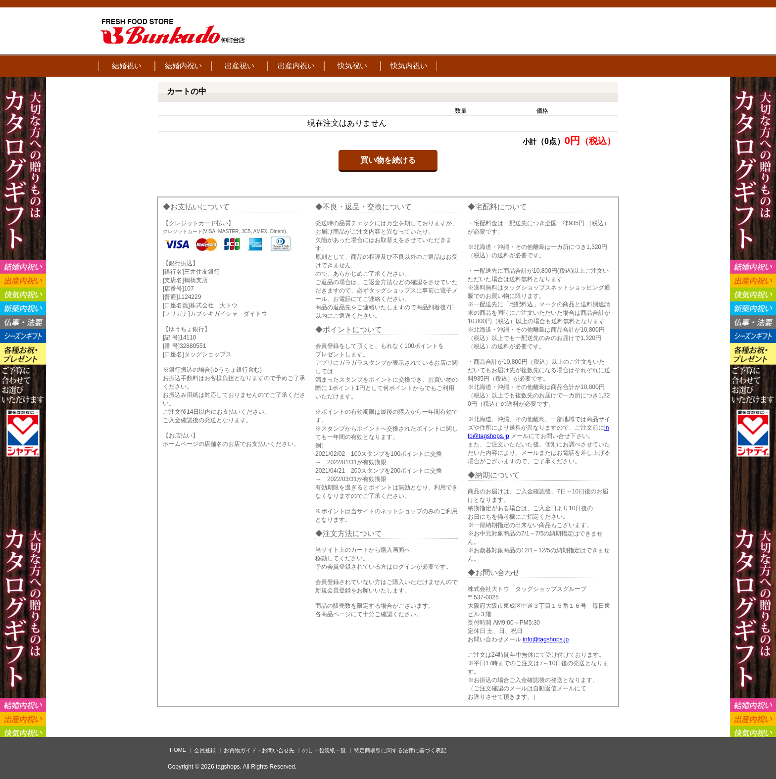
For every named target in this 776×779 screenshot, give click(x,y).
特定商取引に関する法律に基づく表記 (400, 750)
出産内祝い (296, 65)
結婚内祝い (183, 65)
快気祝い (352, 65)
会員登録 (205, 750)
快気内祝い (409, 65)
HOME (178, 750)
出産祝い (239, 65)
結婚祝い (127, 65)
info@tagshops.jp (546, 639)
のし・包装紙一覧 (324, 750)
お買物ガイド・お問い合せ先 (259, 750)
